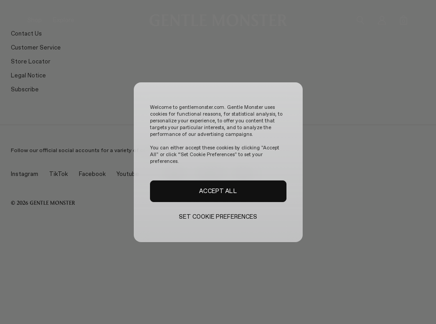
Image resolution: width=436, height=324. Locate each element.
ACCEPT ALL (217, 191)
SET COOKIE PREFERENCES (218, 216)
